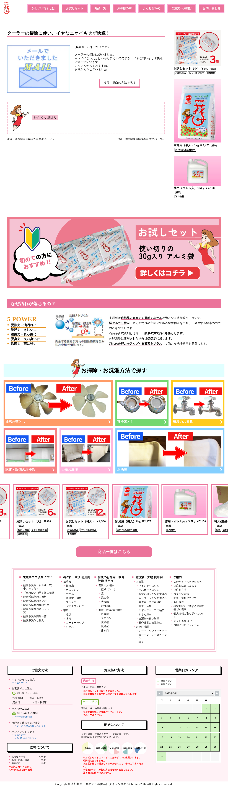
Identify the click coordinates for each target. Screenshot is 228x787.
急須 (68, 614)
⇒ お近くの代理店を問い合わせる (29, 726)
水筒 (68, 618)
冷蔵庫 (105, 614)
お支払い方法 (181, 594)
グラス (70, 626)
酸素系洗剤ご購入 (33, 620)
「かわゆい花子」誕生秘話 (38, 592)
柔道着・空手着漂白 (150, 602)
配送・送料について (185, 598)
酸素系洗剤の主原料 (35, 596)
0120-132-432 (25, 693)
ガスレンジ (72, 590)
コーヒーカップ (75, 622)
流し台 (105, 597)
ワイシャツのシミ (149, 585)
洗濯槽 (105, 622)
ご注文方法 (179, 590)
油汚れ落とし (58, 403)
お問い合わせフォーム (186, 625)
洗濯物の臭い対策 (149, 618)
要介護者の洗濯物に (150, 622)
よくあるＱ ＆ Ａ (183, 621)
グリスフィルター (76, 606)
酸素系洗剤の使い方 (35, 601)
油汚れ (67, 581)
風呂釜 (105, 626)
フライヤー (72, 602)
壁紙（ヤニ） (109, 589)
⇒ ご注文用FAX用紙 (22, 717)
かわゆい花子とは (43, 8)
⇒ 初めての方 (19, 735)
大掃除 (105, 601)
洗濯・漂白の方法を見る (119, 82)
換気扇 (70, 585)
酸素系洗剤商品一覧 (35, 616)
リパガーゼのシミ (149, 590)
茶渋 (66, 610)
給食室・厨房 (74, 598)
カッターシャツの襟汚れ (153, 598)
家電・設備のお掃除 (30, 451)
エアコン (106, 618)
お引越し (106, 606)
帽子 (141, 642)
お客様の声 (124, 8)
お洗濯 (170, 451)
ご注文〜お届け (181, 8)
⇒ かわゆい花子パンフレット (26, 738)
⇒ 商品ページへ (20, 682)
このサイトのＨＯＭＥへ (187, 581)
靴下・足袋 (145, 606)
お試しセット (75, 8)
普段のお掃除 (198, 403)
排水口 (105, 630)
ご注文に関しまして (185, 585)
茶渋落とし (142, 403)
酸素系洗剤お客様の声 (36, 605)
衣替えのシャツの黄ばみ (153, 594)
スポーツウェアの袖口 (151, 610)
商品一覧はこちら (114, 551)
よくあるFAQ (151, 8)
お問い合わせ (211, 8)
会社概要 (178, 602)
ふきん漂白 (145, 614)
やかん (70, 594)
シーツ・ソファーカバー (153, 631)
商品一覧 (100, 8)
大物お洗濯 (86, 451)
